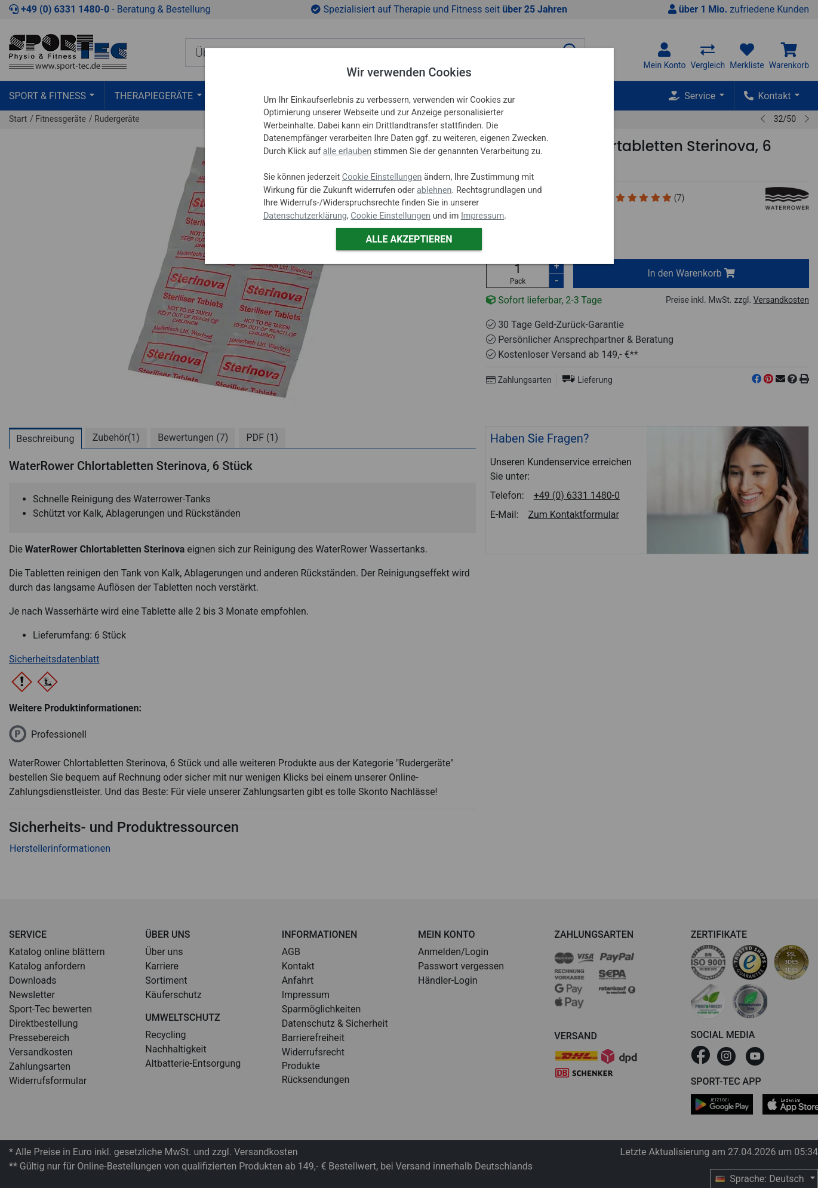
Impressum (482, 216)
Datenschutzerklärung (305, 216)
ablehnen (434, 190)
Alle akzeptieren (408, 239)
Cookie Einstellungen (382, 177)
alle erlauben (347, 151)
